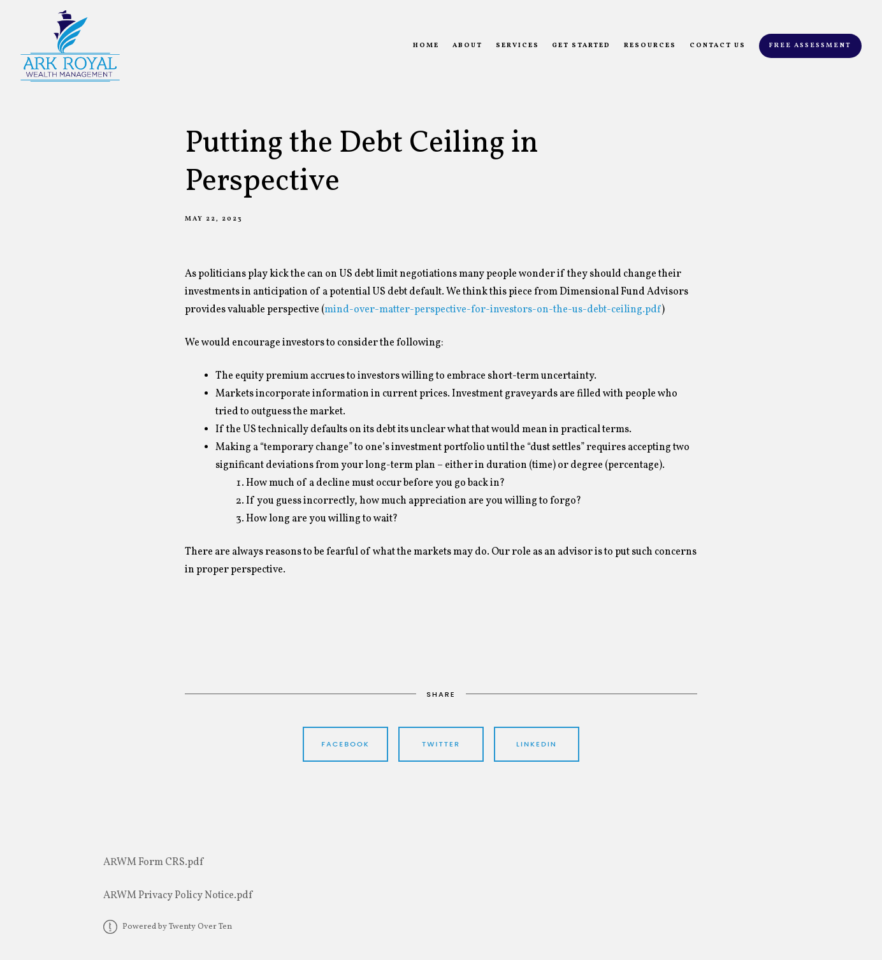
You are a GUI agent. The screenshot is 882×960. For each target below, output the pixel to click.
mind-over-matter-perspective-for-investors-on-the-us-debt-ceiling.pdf (493, 310)
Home (426, 45)
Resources (650, 45)
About (467, 45)
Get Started (581, 45)
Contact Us (718, 45)
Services (517, 45)
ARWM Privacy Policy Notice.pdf (177, 896)
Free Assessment (810, 45)
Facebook (345, 744)
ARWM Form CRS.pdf (153, 862)
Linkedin (536, 744)
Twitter (441, 744)
